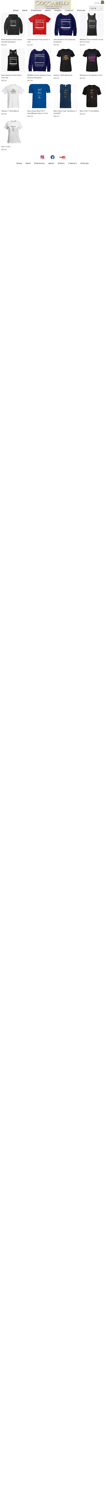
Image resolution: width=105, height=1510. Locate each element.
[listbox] (96, 8)
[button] (96, 8)
